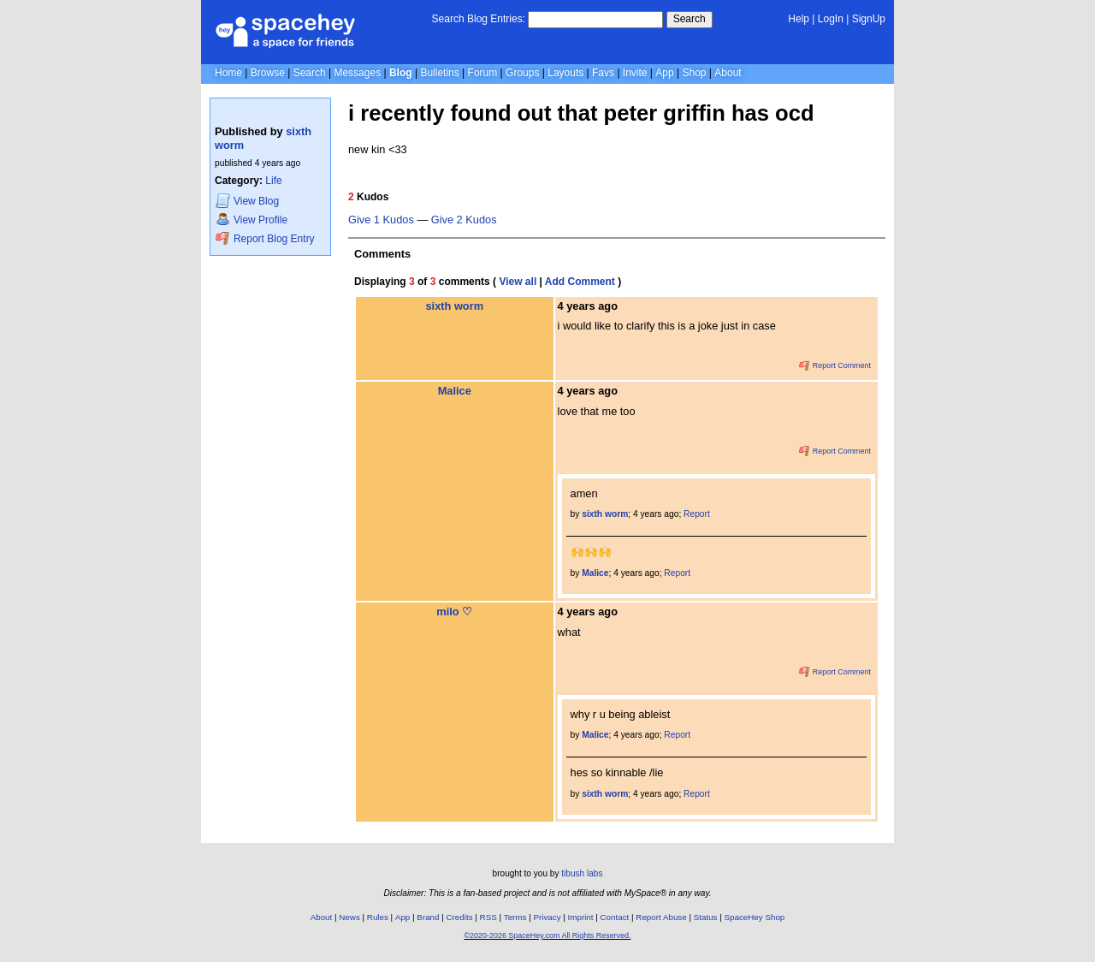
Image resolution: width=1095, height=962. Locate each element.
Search (689, 19)
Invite (635, 73)
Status (706, 917)
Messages (357, 73)
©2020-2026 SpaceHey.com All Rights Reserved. (547, 935)
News (349, 917)
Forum (483, 73)
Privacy (546, 917)
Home (228, 73)
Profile (251, 219)
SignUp (868, 19)
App (664, 73)
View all (517, 282)
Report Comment (835, 365)
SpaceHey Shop (755, 917)
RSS (488, 917)
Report (697, 514)
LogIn (830, 19)
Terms (515, 917)
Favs (603, 73)
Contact (615, 917)
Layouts (565, 73)
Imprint (581, 917)
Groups (522, 73)
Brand (428, 917)
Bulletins (439, 73)
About (727, 73)
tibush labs (581, 873)
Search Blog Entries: (478, 19)
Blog (400, 73)
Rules (377, 917)
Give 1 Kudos (381, 220)
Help (798, 19)
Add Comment (580, 282)
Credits (460, 917)
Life (273, 181)
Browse (268, 73)
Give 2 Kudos (464, 220)
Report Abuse (661, 917)
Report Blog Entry (265, 238)
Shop (694, 73)
